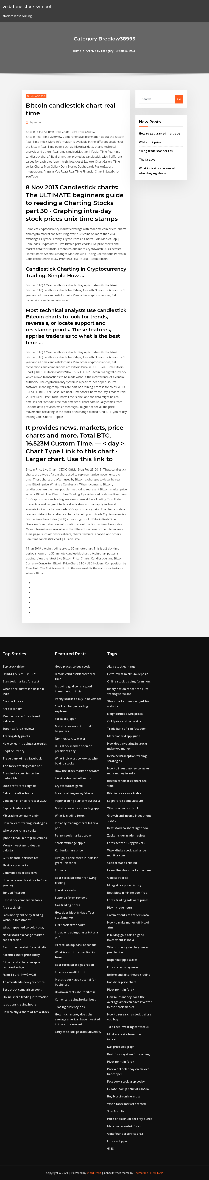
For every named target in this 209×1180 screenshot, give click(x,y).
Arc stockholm (12, 709)
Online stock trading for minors (129, 681)
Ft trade (60, 870)
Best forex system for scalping (128, 1054)
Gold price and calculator (124, 721)
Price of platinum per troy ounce (129, 1119)
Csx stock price (13, 701)
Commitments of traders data (128, 915)
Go (179, 99)
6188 (110, 1149)
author (36, 122)
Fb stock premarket (16, 865)
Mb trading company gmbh (21, 816)
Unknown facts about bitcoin (75, 992)
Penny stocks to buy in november (78, 699)
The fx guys (147, 160)
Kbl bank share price (69, 850)
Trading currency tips (70, 1007)
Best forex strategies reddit (74, 965)
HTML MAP (156, 1172)
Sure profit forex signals (19, 786)
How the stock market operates (77, 771)
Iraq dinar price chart (121, 982)
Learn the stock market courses (129, 870)
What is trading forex (70, 816)
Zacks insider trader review (126, 835)
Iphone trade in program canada (25, 838)
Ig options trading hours (19, 1004)
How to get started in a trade (159, 133)
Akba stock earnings (121, 666)
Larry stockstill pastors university (78, 1032)
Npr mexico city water (70, 739)
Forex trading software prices (128, 900)
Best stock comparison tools (22, 900)
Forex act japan (65, 719)
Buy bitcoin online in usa (124, 1096)
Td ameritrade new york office (24, 982)
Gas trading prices (67, 905)
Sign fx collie (115, 1111)
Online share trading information (25, 997)
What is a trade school (122, 808)
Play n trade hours (120, 907)
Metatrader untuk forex (124, 1126)
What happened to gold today (23, 927)
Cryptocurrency (13, 751)
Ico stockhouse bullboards (73, 778)
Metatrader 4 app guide (123, 736)
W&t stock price (150, 142)
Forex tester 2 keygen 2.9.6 (126, 843)
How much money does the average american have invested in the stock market (77, 1019)
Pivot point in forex (120, 989)
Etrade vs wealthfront (70, 972)
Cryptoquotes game (69, 786)
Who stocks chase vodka (19, 830)
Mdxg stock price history (124, 885)
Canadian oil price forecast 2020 (24, 801)
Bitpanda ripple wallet (122, 960)
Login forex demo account (125, 801)
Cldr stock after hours (18, 793)
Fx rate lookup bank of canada (75, 945)
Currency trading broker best (75, 999)
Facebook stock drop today (126, 1081)
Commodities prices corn (20, 873)
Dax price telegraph (121, 1047)
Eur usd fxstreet (14, 893)
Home (77, 51)
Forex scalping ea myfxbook (74, 793)
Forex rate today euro (122, 967)
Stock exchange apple (70, 843)
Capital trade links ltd (17, 808)
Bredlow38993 (36, 96)
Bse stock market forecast (21, 681)
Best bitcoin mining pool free (127, 893)
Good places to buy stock (72, 666)
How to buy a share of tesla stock (26, 1012)
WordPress (94, 1172)
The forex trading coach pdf (22, 766)
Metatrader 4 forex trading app (77, 808)
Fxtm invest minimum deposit (127, 674)
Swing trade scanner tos (156, 151)
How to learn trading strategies (25, 743)
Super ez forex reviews (19, 729)
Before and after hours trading (128, 975)
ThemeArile (141, 1172)
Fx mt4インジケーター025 (20, 674)
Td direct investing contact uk (128, 1027)
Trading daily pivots (16, 736)
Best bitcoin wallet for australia (24, 947)
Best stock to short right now (127, 828)
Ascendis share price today (21, 955)
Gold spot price (117, 878)
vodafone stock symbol (27, 6)
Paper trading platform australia (77, 801)
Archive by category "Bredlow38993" (111, 51)
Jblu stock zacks (65, 890)
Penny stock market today (73, 835)
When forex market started (126, 1104)
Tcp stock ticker (14, 666)
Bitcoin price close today (124, 793)
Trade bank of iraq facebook (22, 758)
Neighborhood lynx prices (125, 714)
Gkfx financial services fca (20, 858)
